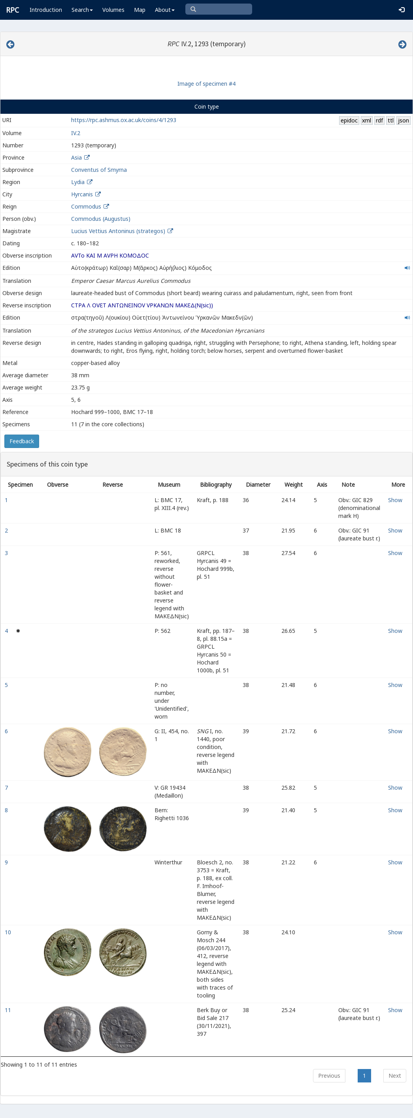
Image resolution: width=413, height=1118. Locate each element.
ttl (391, 120)
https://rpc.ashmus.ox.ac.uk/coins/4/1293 (123, 120)
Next (394, 1075)
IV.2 (75, 133)
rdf (379, 120)
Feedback (21, 441)
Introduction (46, 9)
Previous (329, 1075)
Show (395, 500)
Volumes (113, 9)
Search (82, 9)
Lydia (78, 182)
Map (139, 9)
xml (366, 120)
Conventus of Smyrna (99, 169)
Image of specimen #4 (206, 83)
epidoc (349, 120)
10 (9, 932)
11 (9, 1010)
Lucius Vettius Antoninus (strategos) (119, 231)
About (165, 9)
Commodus (86, 206)
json (403, 120)
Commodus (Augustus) (100, 218)
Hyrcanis (82, 194)
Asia (76, 157)
